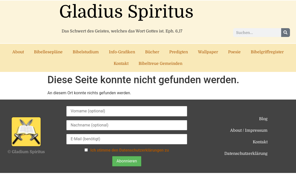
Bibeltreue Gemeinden (160, 63)
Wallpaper (208, 52)
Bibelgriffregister (267, 52)
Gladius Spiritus (126, 12)
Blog (263, 119)
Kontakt (121, 63)
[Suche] (285, 32)
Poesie (234, 52)
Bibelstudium (86, 52)
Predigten (178, 52)
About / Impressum (249, 130)
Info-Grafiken (122, 52)
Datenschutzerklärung (246, 153)
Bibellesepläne (48, 52)
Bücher (152, 52)
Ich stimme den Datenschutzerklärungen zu (129, 150)
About (18, 52)
